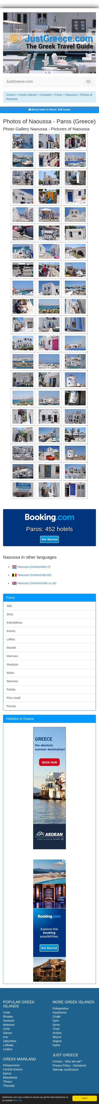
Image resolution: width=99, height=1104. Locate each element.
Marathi (11, 647)
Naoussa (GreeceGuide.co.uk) (34, 583)
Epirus (7, 1073)
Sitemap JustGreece (66, 1069)
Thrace (7, 1081)
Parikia (11, 689)
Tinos (56, 1028)
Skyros (57, 1037)
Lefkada (8, 1045)
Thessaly (9, 1085)
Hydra (56, 1045)
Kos (5, 1037)
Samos (7, 1033)
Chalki (57, 1016)
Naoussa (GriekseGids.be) (31, 575)
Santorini (8, 1020)
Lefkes (11, 639)
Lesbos (7, 1049)
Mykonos (9, 1024)
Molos (10, 672)
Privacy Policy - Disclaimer (69, 1065)
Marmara (12, 656)
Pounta (11, 706)
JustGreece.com (19, 81)
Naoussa (71, 94)
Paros (58, 94)
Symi (56, 1020)
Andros (57, 1033)
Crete (6, 1012)
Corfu (6, 1028)
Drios (10, 614)
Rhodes (8, 1016)
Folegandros (61, 1008)
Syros (56, 1024)
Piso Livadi (13, 697)
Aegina (57, 1041)
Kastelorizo (60, 1012)
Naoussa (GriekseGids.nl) (31, 566)
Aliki (9, 606)
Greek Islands (27, 94)
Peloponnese (11, 1065)
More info (17, 1100)
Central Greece (12, 1069)
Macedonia (10, 1077)
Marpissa (12, 664)
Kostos (11, 631)
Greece (11, 94)
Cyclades (46, 94)
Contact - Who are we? (67, 1061)
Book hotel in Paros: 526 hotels (49, 109)
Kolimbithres (14, 622)
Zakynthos (9, 1041)
